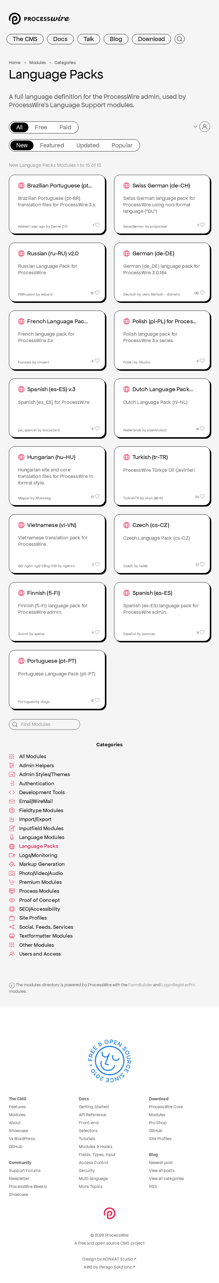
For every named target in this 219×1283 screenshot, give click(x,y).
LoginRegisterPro (178, 984)
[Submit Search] (180, 39)
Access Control (93, 1162)
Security (87, 1170)
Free (41, 127)
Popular (122, 145)
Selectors (88, 1130)
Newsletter (19, 1178)
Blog (116, 39)
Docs (60, 39)
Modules (37, 62)
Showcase (18, 1130)
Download (151, 39)
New (22, 145)
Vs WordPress (22, 1138)
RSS (153, 1186)
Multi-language (93, 1178)
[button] (201, 126)
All (19, 127)
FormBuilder (140, 984)
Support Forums (25, 1170)
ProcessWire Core (166, 1106)
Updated (87, 145)
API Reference (92, 1114)
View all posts (162, 1170)
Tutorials (87, 1138)
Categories (65, 62)
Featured (52, 145)
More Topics (91, 1186)
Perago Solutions (115, 1267)
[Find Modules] (44, 724)
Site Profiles (160, 1138)
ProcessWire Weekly (28, 1186)
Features (17, 1106)
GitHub (16, 1146)
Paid (65, 127)
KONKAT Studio (118, 1259)
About (15, 1122)
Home (15, 62)
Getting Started (94, 1106)
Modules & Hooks (95, 1146)
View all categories (166, 1178)
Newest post (161, 1162)
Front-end (88, 1122)
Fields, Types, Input (97, 1154)
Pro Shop (158, 1122)
